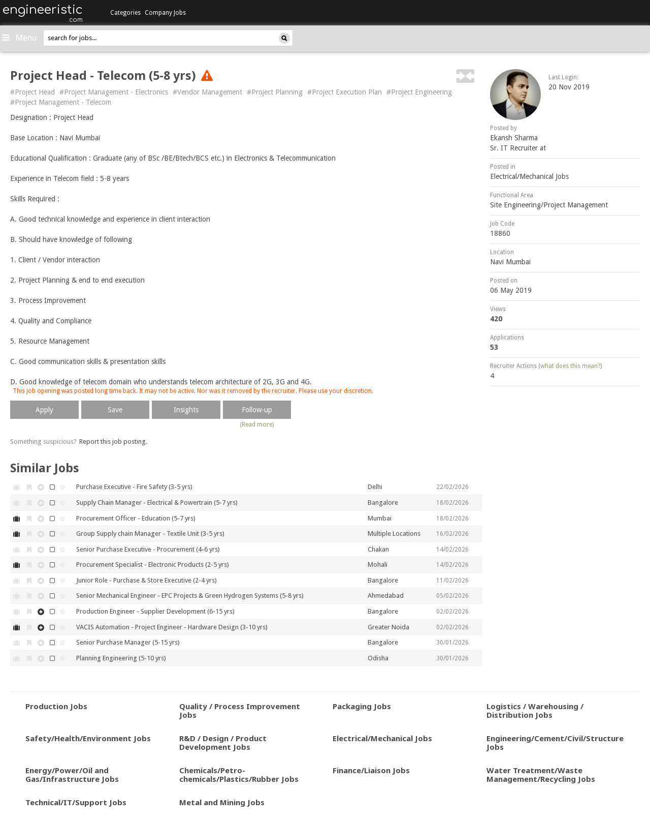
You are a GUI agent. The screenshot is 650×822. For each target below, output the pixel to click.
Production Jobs (56, 706)
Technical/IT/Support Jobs (75, 802)
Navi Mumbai (510, 262)
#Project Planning (275, 92)
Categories (125, 12)
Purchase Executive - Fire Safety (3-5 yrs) (134, 487)
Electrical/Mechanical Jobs (529, 176)
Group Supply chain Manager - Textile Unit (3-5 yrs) (150, 533)
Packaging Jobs (362, 706)
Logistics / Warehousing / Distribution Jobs (534, 710)
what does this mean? (570, 366)
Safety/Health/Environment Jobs (88, 738)
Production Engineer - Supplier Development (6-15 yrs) (155, 611)
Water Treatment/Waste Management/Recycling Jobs (540, 774)
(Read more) (257, 424)
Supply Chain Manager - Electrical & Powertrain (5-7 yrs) (157, 502)
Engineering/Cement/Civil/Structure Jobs (555, 742)
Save (115, 410)
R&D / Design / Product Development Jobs (223, 742)
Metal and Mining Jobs (222, 802)
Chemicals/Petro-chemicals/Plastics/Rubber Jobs (239, 774)
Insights (186, 410)
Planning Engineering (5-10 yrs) (121, 658)
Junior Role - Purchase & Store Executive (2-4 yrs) (146, 580)
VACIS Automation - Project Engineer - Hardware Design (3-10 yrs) (172, 627)
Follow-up (257, 410)
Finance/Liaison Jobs (371, 770)
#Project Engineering (419, 92)
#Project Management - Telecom (60, 102)
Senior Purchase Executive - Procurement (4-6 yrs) (148, 549)
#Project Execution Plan (344, 92)
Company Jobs (165, 12)
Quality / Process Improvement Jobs (239, 710)
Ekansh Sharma (514, 138)
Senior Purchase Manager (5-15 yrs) (128, 642)
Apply (44, 410)
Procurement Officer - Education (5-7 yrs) (136, 518)
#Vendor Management (207, 92)
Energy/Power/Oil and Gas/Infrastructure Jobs (72, 774)
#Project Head (32, 92)
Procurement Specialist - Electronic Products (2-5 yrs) (152, 564)
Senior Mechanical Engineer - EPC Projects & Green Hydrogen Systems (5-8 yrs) (190, 595)
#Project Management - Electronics (113, 92)
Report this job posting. (113, 441)
